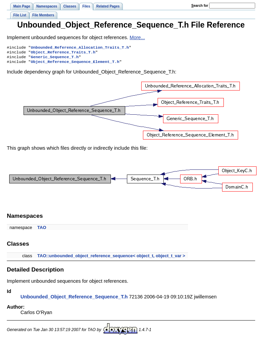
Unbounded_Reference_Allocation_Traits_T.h (80, 48)
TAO (41, 230)
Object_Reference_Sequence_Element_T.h (75, 64)
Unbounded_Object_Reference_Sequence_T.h (74, 299)
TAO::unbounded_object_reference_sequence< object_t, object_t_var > (111, 258)
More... (137, 37)
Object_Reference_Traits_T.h (63, 53)
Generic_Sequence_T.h (54, 59)
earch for (199, 5)
